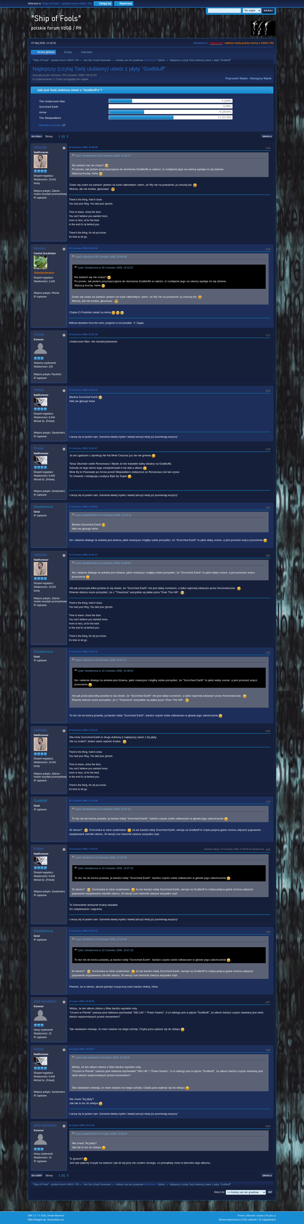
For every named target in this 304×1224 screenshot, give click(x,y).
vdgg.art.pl (216, 43)
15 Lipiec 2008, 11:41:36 (81, 1125)
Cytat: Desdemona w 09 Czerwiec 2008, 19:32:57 (103, 155)
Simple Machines (55, 1215)
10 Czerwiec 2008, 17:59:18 (83, 849)
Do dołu (36, 136)
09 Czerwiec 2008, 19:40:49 (83, 147)
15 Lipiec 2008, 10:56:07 (81, 1049)
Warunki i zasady (255, 1215)
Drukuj (267, 136)
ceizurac (40, 147)
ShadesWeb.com (55, 1219)
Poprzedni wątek (237, 78)
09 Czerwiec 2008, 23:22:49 (83, 334)
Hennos (40, 248)
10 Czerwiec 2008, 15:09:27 (83, 448)
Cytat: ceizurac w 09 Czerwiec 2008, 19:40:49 (101, 256)
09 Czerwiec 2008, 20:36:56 (83, 248)
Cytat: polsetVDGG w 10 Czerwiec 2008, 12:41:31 (103, 515)
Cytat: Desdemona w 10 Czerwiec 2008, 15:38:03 (103, 563)
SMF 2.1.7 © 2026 (37, 1215)
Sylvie (161, 60)
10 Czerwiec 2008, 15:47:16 (83, 651)
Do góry (36, 1175)
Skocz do (219, 1192)
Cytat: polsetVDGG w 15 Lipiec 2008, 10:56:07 (101, 1133)
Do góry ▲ (271, 1215)
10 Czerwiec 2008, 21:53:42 (83, 931)
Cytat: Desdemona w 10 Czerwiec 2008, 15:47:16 (103, 809)
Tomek (39, 334)
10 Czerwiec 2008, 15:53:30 (83, 730)
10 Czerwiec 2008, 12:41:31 (83, 390)
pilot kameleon (45, 1001)
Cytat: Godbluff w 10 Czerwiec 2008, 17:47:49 (101, 857)
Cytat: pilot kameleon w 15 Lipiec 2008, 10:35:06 (102, 1057)
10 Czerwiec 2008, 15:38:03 (83, 506)
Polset (38, 390)
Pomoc (241, 1215)
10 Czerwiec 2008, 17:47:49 (83, 800)
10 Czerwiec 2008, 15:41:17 (83, 554)
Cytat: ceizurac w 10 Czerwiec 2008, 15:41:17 (101, 660)
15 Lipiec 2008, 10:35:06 (81, 1001)
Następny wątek (260, 78)
